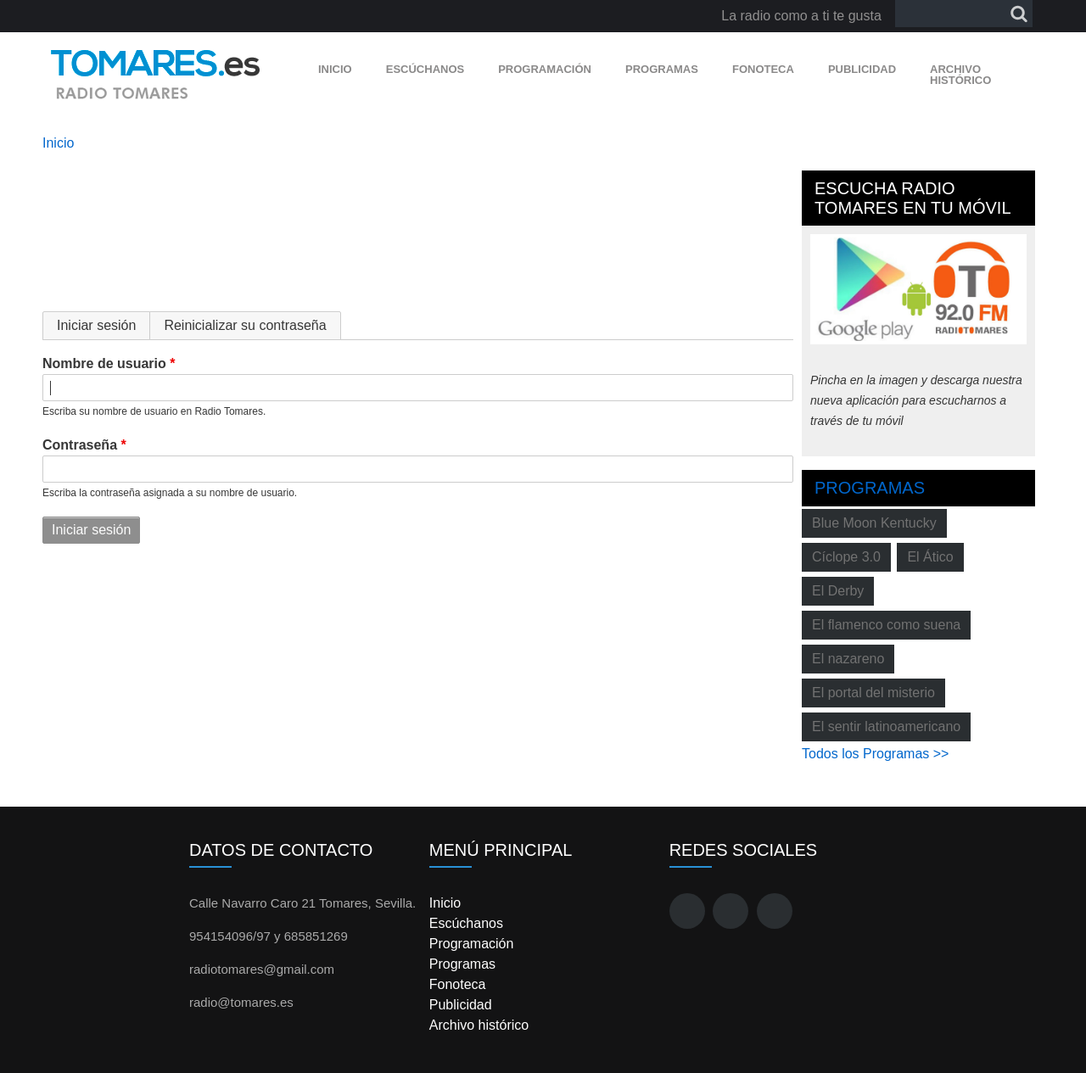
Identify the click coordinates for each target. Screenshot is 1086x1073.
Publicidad (862, 69)
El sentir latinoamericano (886, 726)
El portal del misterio (873, 692)
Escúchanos (425, 69)
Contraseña (79, 445)
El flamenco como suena (886, 625)
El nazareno (848, 658)
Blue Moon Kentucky (874, 523)
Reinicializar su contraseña (245, 325)
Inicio (335, 69)
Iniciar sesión (103, 325)
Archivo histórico (960, 75)
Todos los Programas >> (875, 753)
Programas (661, 69)
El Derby (838, 591)
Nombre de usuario (104, 363)
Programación (544, 69)
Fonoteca (763, 69)
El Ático (930, 557)
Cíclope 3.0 (846, 557)
